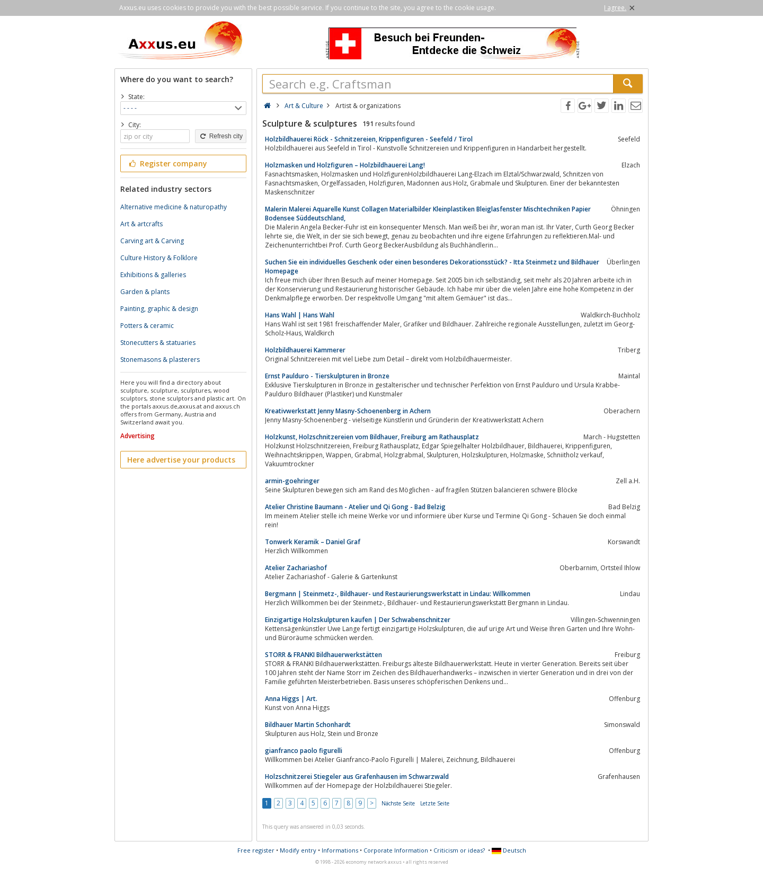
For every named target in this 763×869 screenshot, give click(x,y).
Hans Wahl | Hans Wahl (299, 315)
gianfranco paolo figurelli (303, 750)
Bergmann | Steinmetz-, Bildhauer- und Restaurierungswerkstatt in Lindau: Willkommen (397, 593)
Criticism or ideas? (459, 850)
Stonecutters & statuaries (158, 342)
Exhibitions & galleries (153, 274)
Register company (167, 163)
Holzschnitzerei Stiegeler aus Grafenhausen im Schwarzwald (357, 776)
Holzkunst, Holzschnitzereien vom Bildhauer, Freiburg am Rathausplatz (372, 436)
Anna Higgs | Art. (291, 698)
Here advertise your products (181, 460)
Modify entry (298, 850)
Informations (340, 850)
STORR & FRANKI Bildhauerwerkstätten (323, 654)
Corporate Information (395, 850)
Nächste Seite (398, 803)
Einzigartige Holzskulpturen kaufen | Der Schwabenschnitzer (357, 619)
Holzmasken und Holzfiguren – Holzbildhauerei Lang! (345, 165)
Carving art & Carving (152, 240)
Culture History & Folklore (159, 257)
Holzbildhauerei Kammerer (305, 349)
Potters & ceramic (147, 325)
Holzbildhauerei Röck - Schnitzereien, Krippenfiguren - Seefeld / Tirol (369, 139)
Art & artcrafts (141, 223)
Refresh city (221, 136)
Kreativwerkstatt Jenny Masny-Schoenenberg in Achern (348, 410)
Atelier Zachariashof (296, 567)
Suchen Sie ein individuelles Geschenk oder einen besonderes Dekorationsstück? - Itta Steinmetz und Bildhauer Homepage (432, 267)
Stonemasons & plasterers (160, 359)
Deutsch (509, 850)
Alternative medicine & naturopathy (173, 206)
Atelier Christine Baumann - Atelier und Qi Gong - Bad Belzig (355, 506)
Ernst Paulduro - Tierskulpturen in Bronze (327, 375)
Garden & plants (145, 291)
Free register (255, 850)
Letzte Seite (434, 803)
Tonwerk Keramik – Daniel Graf (312, 541)
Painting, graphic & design (159, 308)
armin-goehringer (292, 480)
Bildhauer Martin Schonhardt (308, 724)
